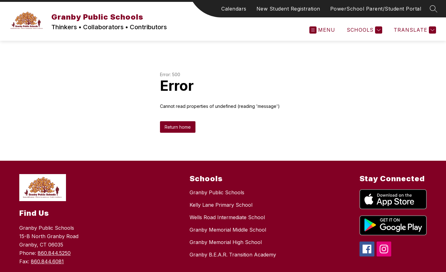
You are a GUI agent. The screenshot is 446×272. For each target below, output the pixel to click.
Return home (178, 127)
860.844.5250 (54, 253)
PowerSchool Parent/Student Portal (375, 9)
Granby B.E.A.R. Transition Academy (233, 254)
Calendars (233, 9)
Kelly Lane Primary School (221, 205)
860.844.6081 (47, 261)
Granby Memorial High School (226, 242)
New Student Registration (288, 9)
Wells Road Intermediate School (227, 217)
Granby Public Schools (217, 192)
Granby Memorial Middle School (228, 230)
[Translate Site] (414, 30)
